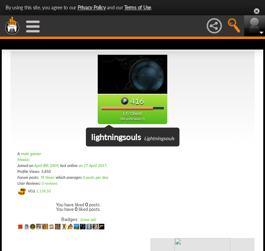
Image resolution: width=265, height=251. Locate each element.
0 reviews (50, 183)
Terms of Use (137, 7)
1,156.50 (43, 191)
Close (256, 11)
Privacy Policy (92, 7)
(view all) (88, 220)
